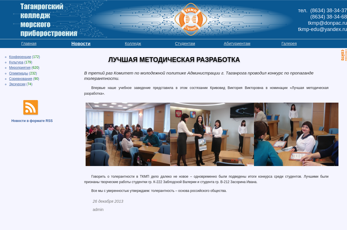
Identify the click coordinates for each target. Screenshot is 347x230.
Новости (80, 43)
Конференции (20, 57)
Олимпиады (18, 73)
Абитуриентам (237, 43)
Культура (16, 62)
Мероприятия (19, 68)
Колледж (133, 43)
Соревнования (20, 79)
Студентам (185, 43)
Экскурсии (17, 84)
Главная (28, 43)
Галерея (289, 43)
